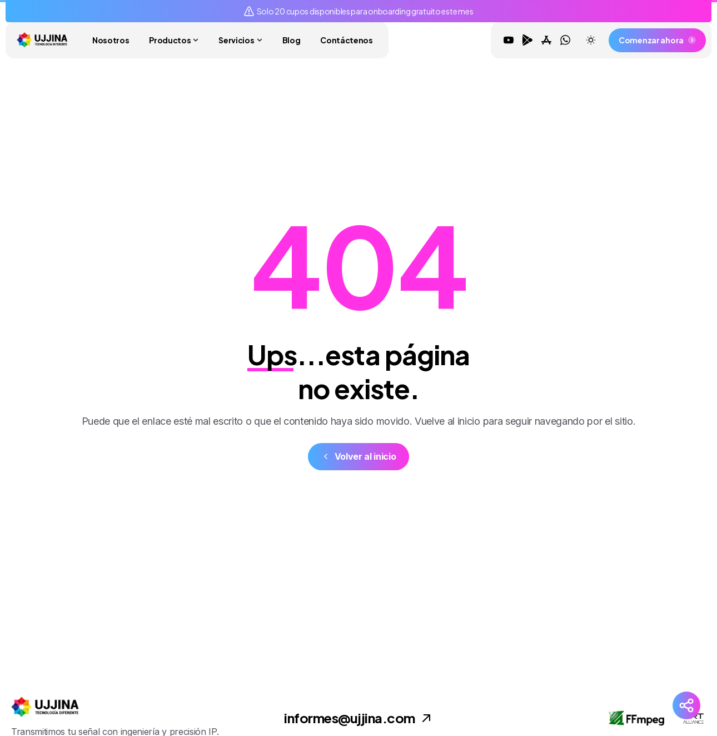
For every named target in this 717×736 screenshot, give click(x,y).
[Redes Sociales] (686, 705)
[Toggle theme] (591, 40)
